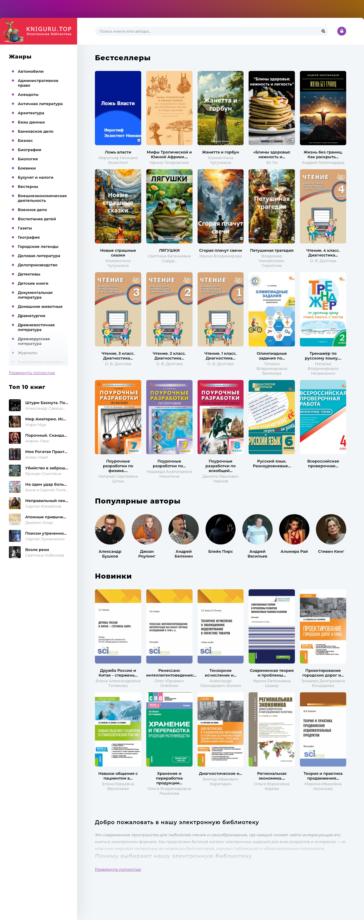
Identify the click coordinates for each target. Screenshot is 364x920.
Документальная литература (35, 295)
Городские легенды (38, 246)
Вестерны (28, 186)
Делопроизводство (38, 264)
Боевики (27, 168)
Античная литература (40, 103)
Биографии (29, 149)
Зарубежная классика (40, 362)
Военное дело (32, 209)
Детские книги (33, 283)
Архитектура (31, 112)
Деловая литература (39, 255)
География (29, 237)
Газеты (25, 228)
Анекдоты (28, 94)
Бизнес (25, 140)
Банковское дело (35, 131)
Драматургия (31, 315)
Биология (28, 158)
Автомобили (31, 71)
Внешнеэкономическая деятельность (42, 198)
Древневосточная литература (36, 327)
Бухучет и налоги (35, 177)
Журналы (27, 352)
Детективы (29, 274)
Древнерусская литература (34, 341)
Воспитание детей (37, 218)
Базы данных (31, 122)
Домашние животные (40, 306)
